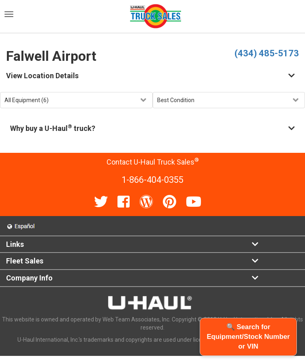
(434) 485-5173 (267, 53)
